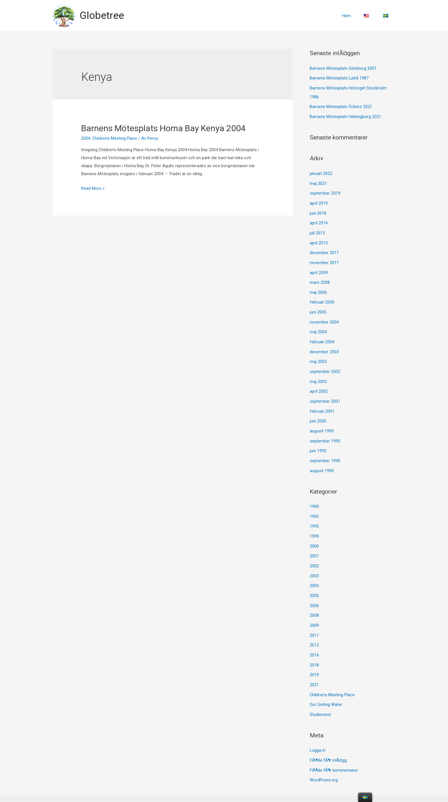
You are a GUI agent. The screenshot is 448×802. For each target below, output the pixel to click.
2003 (314, 564)
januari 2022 (321, 172)
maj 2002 (318, 374)
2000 (314, 535)
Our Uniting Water (326, 690)
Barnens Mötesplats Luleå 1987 (339, 77)
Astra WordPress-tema (263, 790)
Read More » (93, 188)
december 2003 (324, 345)
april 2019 (319, 201)
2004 (85, 138)
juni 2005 (318, 307)
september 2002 (325, 365)
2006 (314, 593)
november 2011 (324, 258)
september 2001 (325, 393)
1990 (314, 497)
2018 (314, 651)
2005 (314, 583)
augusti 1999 (322, 422)
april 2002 (319, 384)
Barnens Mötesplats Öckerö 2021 (341, 105)
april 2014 (319, 220)
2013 (314, 632)
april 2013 (319, 239)
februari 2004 (322, 335)
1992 (314, 506)
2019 (314, 660)
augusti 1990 (322, 461)
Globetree (102, 15)
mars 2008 (320, 278)
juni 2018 (318, 210)
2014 (314, 641)
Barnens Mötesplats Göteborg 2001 (343, 68)
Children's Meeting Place (114, 138)
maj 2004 (318, 326)
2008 (314, 603)
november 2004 (324, 316)
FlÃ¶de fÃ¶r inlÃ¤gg (328, 744)
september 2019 (325, 191)
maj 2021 (318, 181)
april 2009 (319, 268)
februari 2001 (322, 403)
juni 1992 (318, 442)
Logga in (318, 735)
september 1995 (325, 432)
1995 (314, 516)
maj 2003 (318, 355)
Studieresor (320, 699)
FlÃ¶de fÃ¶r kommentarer (334, 754)
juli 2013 (317, 229)
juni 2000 (318, 413)
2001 (314, 545)
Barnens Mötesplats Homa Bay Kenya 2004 (163, 128)
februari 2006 (322, 297)
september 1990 (325, 451)
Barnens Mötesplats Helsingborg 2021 (345, 115)
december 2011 (324, 249)
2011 (314, 622)
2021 (314, 670)
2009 (314, 612)
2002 (314, 554)
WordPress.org (324, 764)
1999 (314, 525)
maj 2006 (318, 287)
